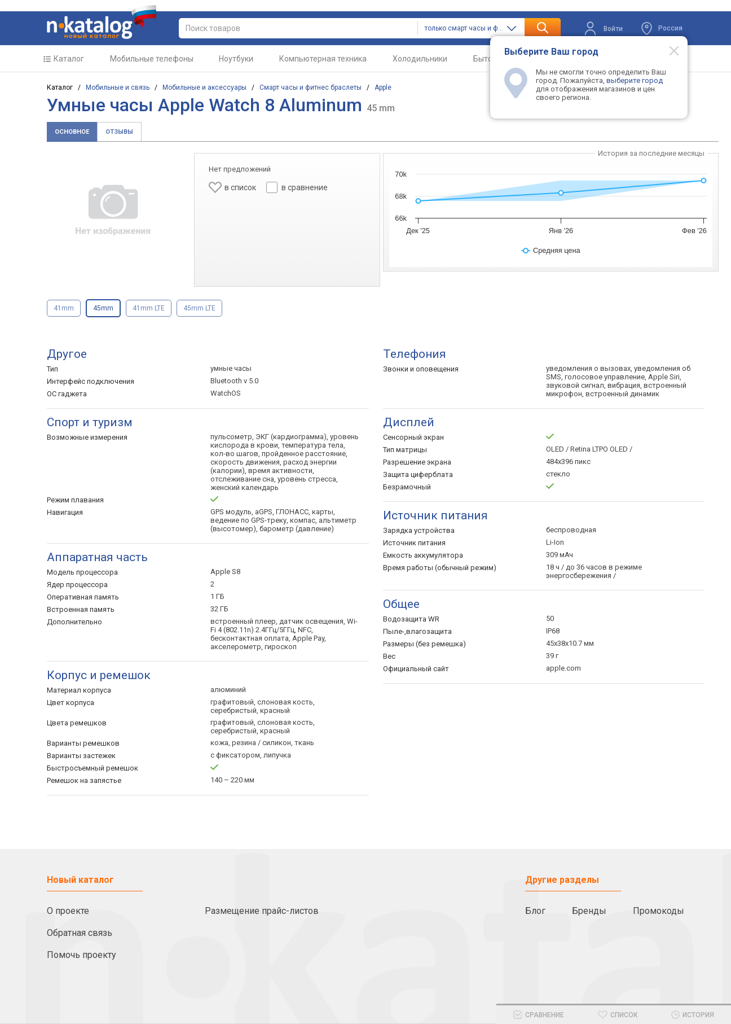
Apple (383, 87)
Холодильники (420, 58)
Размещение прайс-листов (262, 910)
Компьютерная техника (323, 58)
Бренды (589, 910)
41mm (64, 308)
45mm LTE (199, 308)
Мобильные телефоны (151, 58)
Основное (72, 131)
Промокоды (658, 910)
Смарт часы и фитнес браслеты (310, 87)
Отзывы (119, 131)
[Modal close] (668, 50)
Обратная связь (79, 932)
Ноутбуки (236, 58)
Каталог (69, 58)
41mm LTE (149, 308)
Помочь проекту (81, 954)
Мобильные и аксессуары (204, 87)
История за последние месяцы (651, 153)
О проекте (68, 910)
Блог (535, 910)
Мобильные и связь (117, 87)
